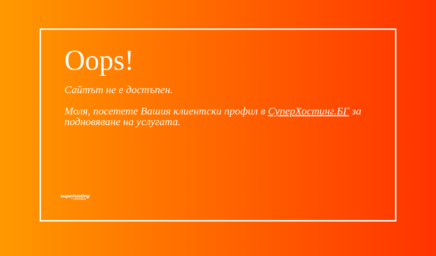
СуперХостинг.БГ (308, 111)
